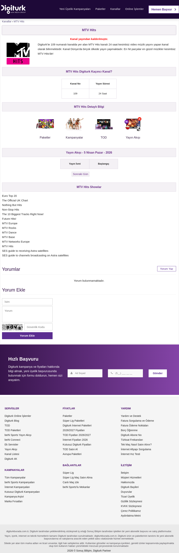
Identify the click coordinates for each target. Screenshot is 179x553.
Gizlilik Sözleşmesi (131, 501)
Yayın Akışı (11, 449)
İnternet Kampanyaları (17, 487)
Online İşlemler (134, 9)
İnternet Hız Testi (130, 454)
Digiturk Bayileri (130, 487)
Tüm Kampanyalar (15, 477)
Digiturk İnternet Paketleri (77, 425)
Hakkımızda (127, 482)
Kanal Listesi (12, 454)
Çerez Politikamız (131, 510)
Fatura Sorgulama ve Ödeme (137, 420)
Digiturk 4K (11, 458)
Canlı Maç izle (71, 482)
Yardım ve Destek (131, 415)
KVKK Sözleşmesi (131, 506)
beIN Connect (12, 439)
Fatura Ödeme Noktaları (134, 425)
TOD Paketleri (13, 430)
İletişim (125, 472)
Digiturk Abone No (131, 435)
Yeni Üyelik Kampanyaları (75, 9)
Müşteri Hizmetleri (131, 477)
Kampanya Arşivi (14, 496)
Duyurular (126, 491)
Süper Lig (68, 472)
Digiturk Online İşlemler (18, 415)
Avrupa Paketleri (72, 454)
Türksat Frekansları (132, 439)
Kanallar (115, 9)
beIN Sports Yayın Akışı (18, 435)
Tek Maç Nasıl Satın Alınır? (136, 444)
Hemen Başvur (164, 9)
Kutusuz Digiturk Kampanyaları (22, 491)
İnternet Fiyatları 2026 (75, 439)
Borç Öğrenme (129, 430)
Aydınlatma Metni (131, 515)
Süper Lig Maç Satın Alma (77, 477)
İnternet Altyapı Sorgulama (136, 449)
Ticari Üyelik (128, 496)
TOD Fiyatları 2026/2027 (77, 435)
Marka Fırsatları (14, 501)
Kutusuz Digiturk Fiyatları (77, 444)
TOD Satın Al (70, 449)
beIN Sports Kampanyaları (20, 482)
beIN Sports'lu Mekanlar (76, 487)
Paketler (100, 9)
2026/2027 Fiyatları (74, 430)
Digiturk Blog (12, 420)
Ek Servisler (11, 444)
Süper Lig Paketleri (73, 420)
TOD (7, 425)
